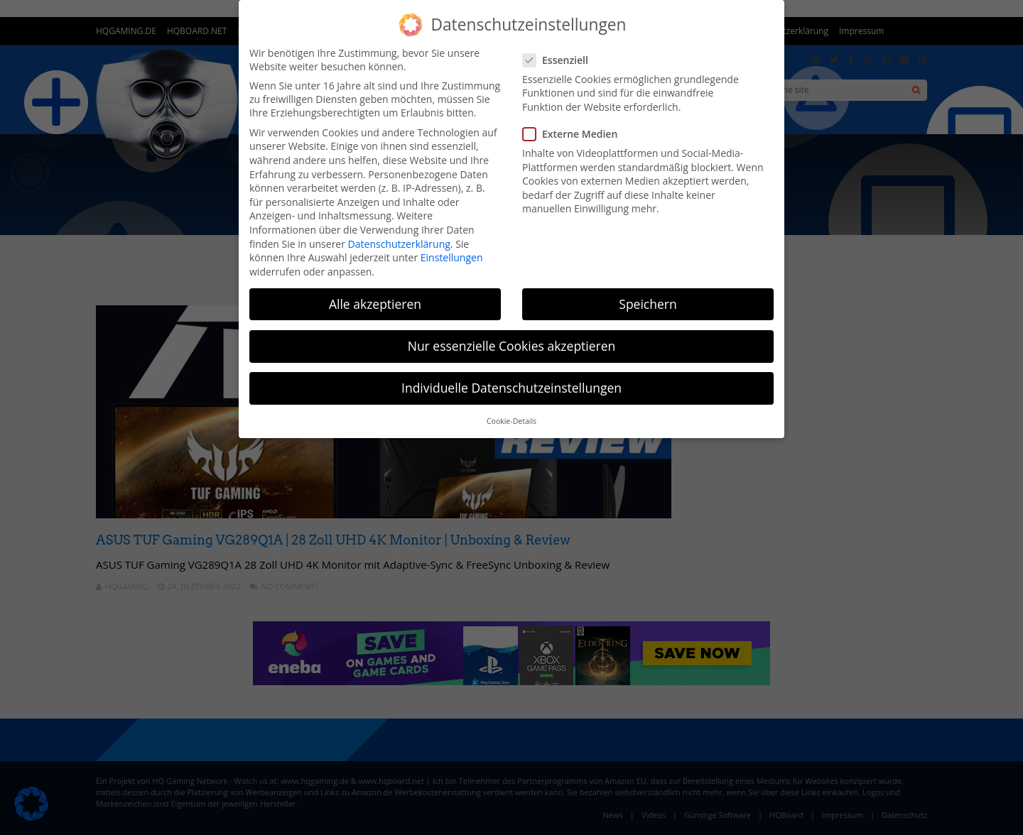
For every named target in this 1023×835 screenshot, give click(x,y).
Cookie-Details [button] (511, 421)
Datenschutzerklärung (399, 244)
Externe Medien (574, 134)
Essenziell (559, 60)
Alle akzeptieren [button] (375, 303)
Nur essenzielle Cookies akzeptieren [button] (512, 345)
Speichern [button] (647, 303)
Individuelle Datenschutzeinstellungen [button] (511, 387)
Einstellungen (452, 257)
